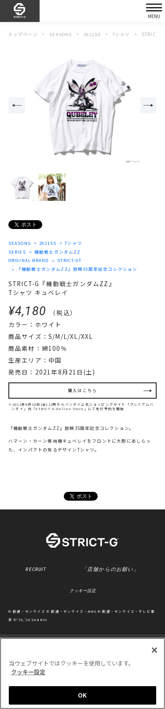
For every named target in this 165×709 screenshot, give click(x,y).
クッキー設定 (83, 591)
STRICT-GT (72, 261)
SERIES (17, 252)
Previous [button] (16, 106)
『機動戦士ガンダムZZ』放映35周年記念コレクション (77, 270)
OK (82, 695)
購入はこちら (82, 391)
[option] (82, 106)
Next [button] (148, 106)
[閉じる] (154, 650)
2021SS (49, 243)
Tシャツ (75, 243)
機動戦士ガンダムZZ (57, 252)
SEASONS (20, 243)
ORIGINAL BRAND (29, 261)
